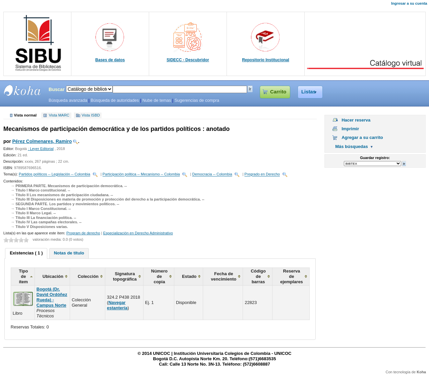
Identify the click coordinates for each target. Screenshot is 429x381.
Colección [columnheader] (88, 276)
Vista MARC (59, 115)
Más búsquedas (351, 146)
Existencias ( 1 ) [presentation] (26, 252)
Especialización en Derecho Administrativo (138, 233)
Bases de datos (110, 60)
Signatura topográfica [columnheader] (125, 276)
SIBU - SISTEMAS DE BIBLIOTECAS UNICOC (22, 90)
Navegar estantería (117, 305)
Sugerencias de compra (197, 100)
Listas (308, 91)
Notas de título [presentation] (69, 252)
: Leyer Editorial (41, 149)
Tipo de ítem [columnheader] (23, 276)
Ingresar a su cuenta (409, 3)
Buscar (57, 89)
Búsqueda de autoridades (114, 100)
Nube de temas (156, 100)
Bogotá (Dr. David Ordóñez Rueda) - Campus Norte (52, 297)
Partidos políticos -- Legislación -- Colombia (54, 174)
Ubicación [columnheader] (53, 276)
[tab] (26, 253)
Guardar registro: (375, 158)
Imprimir (350, 128)
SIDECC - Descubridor (188, 60)
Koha (421, 372)
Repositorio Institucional (265, 60)
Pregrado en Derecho (262, 174)
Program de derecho (83, 233)
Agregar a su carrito (362, 137)
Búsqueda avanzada (68, 100)
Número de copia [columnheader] (159, 276)
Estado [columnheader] (189, 276)
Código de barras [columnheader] (258, 276)
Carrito (278, 91)
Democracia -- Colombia (212, 174)
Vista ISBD (90, 115)
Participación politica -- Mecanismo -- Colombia (141, 174)
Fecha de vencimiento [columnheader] (223, 276)
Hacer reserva (356, 120)
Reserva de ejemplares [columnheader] (291, 276)
